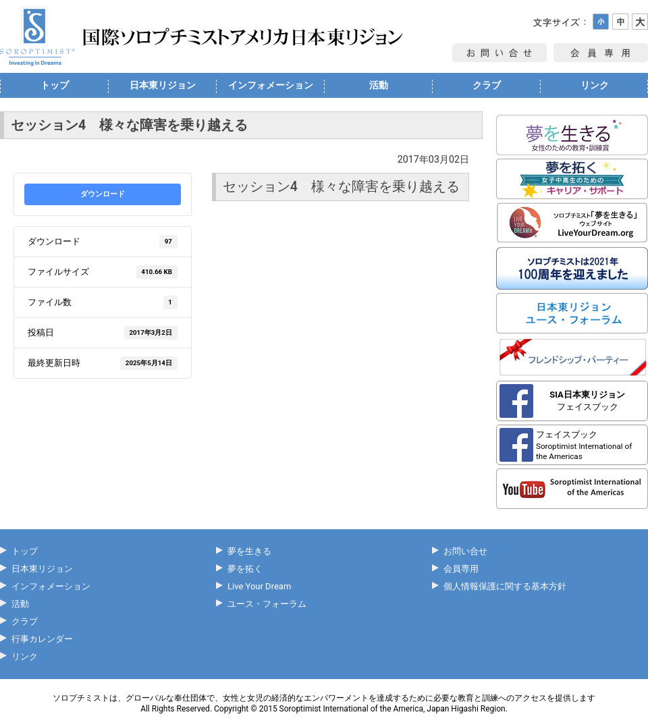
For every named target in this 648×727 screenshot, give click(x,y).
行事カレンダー (42, 639)
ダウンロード (102, 194)
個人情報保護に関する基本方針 (504, 586)
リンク (594, 85)
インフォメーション (270, 85)
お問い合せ (465, 551)
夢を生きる (249, 551)
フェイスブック (587, 400)
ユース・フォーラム (266, 604)
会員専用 (461, 569)
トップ (54, 85)
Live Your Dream (259, 586)
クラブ (487, 85)
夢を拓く (245, 569)
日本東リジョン (163, 85)
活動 (378, 85)
